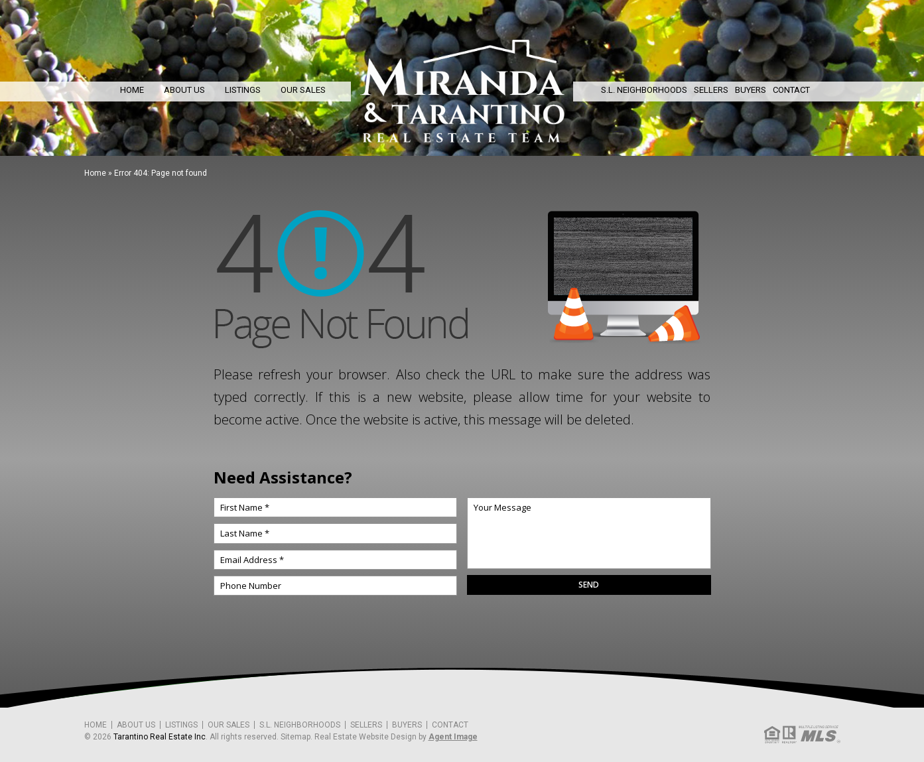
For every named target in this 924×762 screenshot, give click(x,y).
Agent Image (453, 736)
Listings (243, 90)
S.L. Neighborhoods (644, 90)
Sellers (711, 90)
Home (132, 90)
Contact (791, 90)
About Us (184, 90)
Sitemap (295, 736)
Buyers (750, 90)
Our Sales (303, 90)
